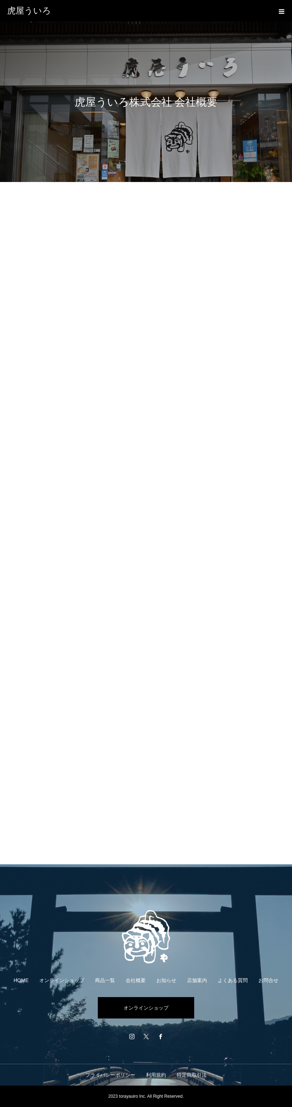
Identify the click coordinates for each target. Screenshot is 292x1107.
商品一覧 (105, 980)
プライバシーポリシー (110, 1075)
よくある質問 (233, 980)
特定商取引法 (192, 1075)
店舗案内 (197, 980)
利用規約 (156, 1075)
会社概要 (136, 980)
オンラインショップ (61, 980)
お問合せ (268, 980)
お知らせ (166, 980)
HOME (21, 980)
